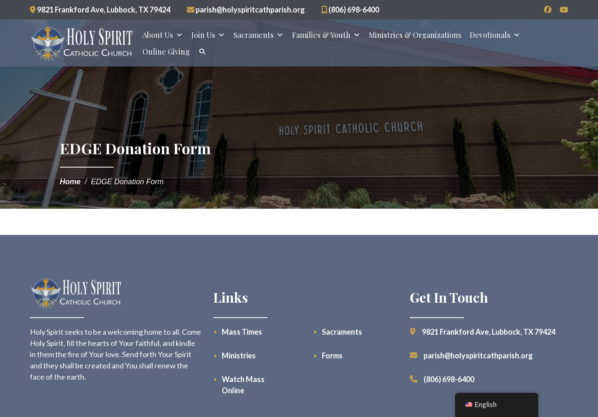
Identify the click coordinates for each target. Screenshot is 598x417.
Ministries (239, 355)
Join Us (208, 35)
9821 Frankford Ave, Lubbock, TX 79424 (100, 9)
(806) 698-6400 (350, 9)
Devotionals (495, 35)
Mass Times (242, 331)
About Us (162, 35)
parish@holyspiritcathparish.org (246, 9)
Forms (332, 355)
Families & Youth (326, 35)
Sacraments (258, 35)
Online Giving (166, 52)
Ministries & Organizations (415, 35)
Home (70, 182)
